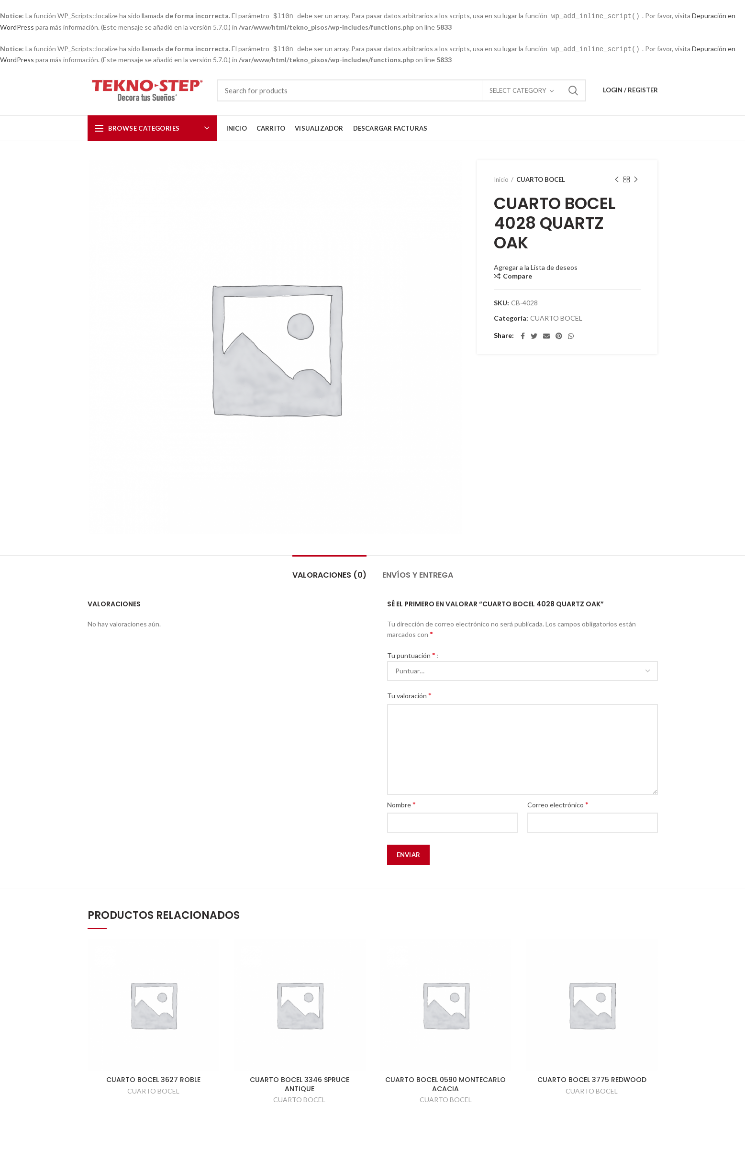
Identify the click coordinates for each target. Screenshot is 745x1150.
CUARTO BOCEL (540, 178)
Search (573, 89)
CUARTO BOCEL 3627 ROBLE (153, 1078)
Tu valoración (409, 694)
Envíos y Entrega (417, 574)
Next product (636, 178)
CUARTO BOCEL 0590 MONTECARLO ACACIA (445, 1083)
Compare (517, 275)
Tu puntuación (411, 654)
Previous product (617, 178)
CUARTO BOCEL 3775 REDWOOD (591, 1078)
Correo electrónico (558, 803)
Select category (517, 89)
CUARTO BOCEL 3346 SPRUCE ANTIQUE (299, 1083)
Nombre (401, 803)
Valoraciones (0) (329, 574)
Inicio (501, 178)
